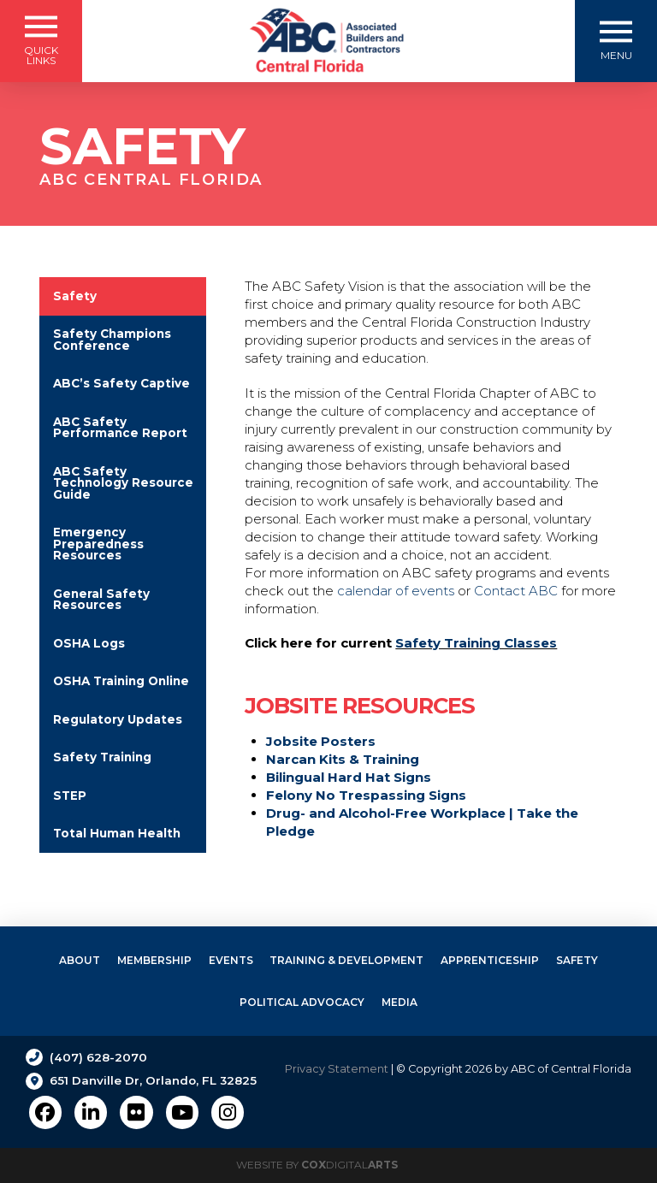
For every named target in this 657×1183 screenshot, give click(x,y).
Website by (317, 1164)
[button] (41, 41)
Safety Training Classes (476, 643)
